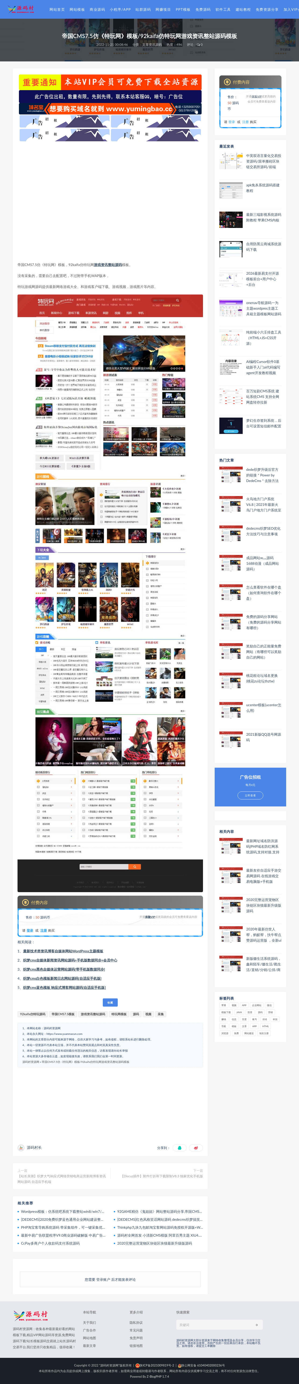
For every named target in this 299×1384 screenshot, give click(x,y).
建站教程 (243, 9)
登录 (30, 930)
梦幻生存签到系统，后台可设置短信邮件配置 (263, 423)
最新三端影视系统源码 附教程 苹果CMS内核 (263, 217)
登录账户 (103, 1279)
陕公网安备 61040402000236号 (201, 1365)
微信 (269, 1005)
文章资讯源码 (152, 44)
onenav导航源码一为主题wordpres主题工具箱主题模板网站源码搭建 (263, 308)
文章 (244, 1026)
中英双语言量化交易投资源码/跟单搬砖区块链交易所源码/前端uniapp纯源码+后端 (263, 161)
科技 (275, 1019)
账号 (254, 1019)
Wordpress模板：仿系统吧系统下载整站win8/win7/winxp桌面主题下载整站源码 (83, 1211)
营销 (270, 1012)
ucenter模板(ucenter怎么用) (263, 708)
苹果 (223, 1005)
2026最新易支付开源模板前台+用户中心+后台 (262, 279)
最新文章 (89, 1346)
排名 (265, 1019)
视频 (148, 1014)
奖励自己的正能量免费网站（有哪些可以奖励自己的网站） (263, 651)
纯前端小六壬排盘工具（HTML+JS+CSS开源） (263, 337)
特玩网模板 (119, 1014)
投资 (250, 1012)
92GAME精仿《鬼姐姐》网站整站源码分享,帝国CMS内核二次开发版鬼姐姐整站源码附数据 (188, 1211)
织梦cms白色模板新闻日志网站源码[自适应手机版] (62, 978)
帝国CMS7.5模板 (63, 1014)
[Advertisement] (110, 201)
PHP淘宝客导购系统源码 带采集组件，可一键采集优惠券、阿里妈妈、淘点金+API (84, 1227)
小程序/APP (120, 9)
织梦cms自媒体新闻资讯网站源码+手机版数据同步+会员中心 (70, 960)
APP (244, 1005)
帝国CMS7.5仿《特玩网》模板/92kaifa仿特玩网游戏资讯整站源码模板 (85, 1062)
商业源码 (97, 9)
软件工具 (223, 9)
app (254, 1026)
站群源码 (143, 9)
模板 (234, 1026)
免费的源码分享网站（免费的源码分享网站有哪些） (263, 622)
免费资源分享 (267, 9)
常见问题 (136, 1330)
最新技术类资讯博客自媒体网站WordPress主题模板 (63, 951)
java (239, 1012)
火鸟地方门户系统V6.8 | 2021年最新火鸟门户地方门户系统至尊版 (263, 504)
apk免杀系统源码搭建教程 (263, 188)
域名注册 (264, 1033)
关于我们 (89, 1322)
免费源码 (203, 9)
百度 (244, 1019)
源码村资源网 (30, 1062)
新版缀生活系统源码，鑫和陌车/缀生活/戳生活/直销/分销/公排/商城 (263, 964)
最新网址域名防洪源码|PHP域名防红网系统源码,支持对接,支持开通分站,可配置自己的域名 (262, 846)
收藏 (110, 1002)
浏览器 (224, 1033)
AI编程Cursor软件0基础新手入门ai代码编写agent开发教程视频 (263, 367)
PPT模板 (183, 9)
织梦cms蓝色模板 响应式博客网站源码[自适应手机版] (64, 987)
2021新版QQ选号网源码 (263, 737)
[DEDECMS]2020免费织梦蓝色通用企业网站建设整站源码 (66, 1219)
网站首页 (57, 9)
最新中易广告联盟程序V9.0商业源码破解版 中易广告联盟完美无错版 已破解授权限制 (87, 1235)
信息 (234, 1019)
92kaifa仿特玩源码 (32, 1014)
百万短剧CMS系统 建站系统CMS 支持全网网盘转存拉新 (262, 396)
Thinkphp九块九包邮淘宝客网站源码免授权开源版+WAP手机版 (166, 1227)
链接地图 (136, 1346)
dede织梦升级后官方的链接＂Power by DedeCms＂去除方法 (262, 475)
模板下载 (226, 1012)
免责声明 (136, 1338)
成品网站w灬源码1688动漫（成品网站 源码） (262, 563)
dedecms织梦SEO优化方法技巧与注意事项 (263, 531)
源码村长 (34, 1147)
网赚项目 (163, 9)
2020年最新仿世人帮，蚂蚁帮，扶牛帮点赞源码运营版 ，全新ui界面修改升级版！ (263, 935)
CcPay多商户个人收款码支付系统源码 (50, 1243)
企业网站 (256, 1005)
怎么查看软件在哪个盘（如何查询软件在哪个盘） (263, 592)
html (265, 1026)
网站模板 (77, 9)
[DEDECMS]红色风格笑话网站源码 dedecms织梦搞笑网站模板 (165, 1219)
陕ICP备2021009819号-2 (154, 1365)
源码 (136, 1014)
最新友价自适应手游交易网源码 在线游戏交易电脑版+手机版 (263, 876)
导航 (223, 1026)
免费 (236, 1033)
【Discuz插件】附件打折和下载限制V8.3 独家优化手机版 (162, 1176)
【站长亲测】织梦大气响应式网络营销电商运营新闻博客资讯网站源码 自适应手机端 (62, 1179)
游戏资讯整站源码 (108, 265)
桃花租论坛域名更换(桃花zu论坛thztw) (262, 678)
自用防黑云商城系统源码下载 (263, 247)
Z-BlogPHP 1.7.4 (158, 1376)
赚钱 (223, 1019)
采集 (161, 1014)
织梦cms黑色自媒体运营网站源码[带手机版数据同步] (64, 969)
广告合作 (89, 1330)
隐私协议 (136, 1322)
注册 (43, 930)
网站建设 (249, 1033)
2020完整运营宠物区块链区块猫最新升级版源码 (154, 1243)
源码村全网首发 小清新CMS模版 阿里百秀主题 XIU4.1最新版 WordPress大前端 (178, 1235)
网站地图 (89, 1338)
